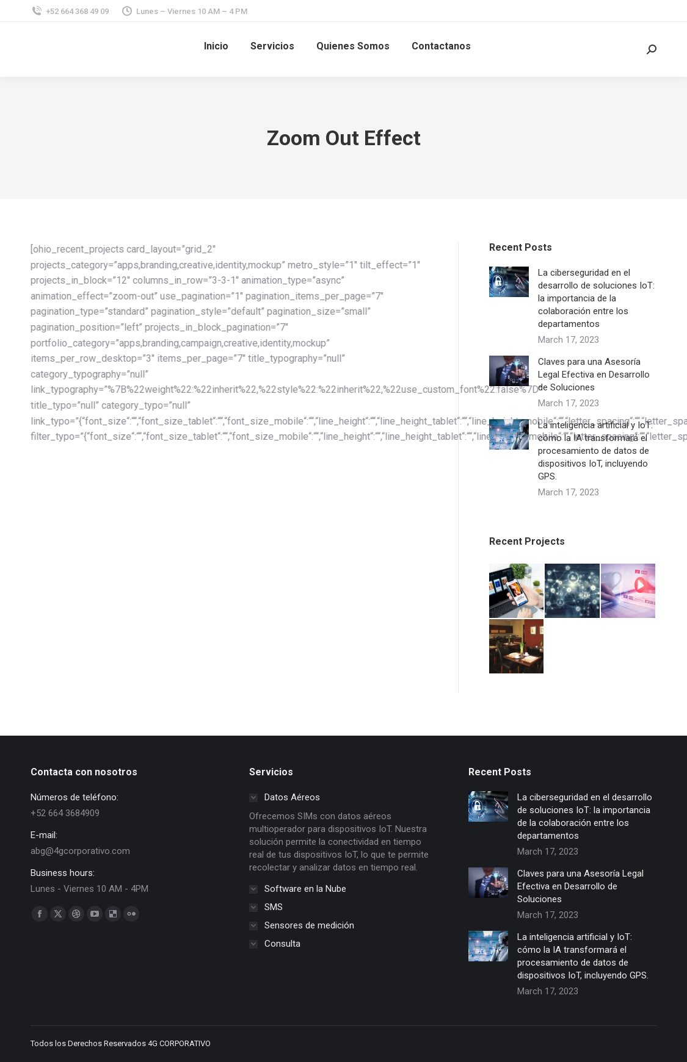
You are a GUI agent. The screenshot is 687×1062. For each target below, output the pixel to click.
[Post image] (509, 282)
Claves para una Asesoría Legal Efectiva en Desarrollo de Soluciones (594, 374)
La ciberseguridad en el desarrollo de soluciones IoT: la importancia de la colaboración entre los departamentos (596, 298)
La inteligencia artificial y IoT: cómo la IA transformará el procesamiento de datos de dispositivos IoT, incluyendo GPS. (595, 451)
